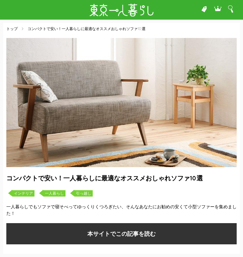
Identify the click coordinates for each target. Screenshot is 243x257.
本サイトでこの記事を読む (121, 233)
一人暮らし (54, 193)
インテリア (23, 193)
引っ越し (83, 193)
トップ (12, 29)
